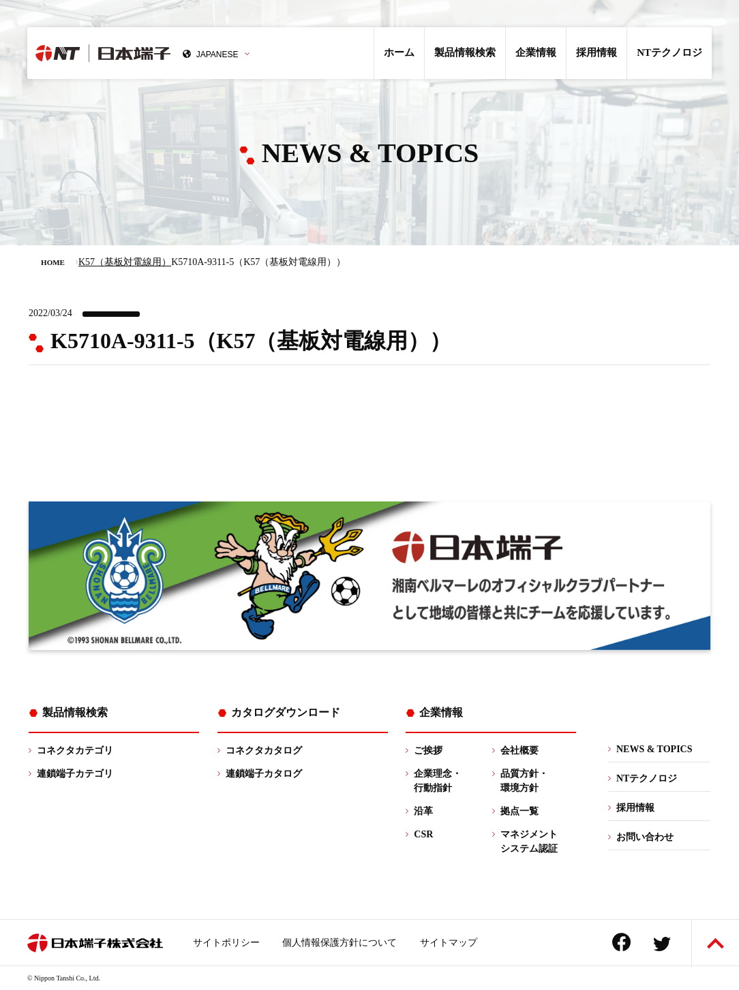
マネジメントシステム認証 (529, 841)
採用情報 (596, 52)
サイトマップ (448, 943)
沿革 (423, 811)
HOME (53, 262)
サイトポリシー (226, 943)
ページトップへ (715, 943)
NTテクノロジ (669, 52)
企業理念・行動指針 (438, 781)
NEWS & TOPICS (654, 749)
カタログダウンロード (285, 712)
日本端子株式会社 (141, 53)
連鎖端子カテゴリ (75, 774)
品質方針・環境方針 (524, 781)
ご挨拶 (428, 750)
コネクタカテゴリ (75, 750)
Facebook (621, 942)
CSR (423, 834)
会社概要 (519, 750)
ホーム (399, 52)
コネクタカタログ (264, 750)
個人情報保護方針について (339, 943)
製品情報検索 (465, 52)
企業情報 (535, 52)
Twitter (662, 944)
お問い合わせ (645, 837)
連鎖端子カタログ (264, 774)
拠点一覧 (519, 811)
